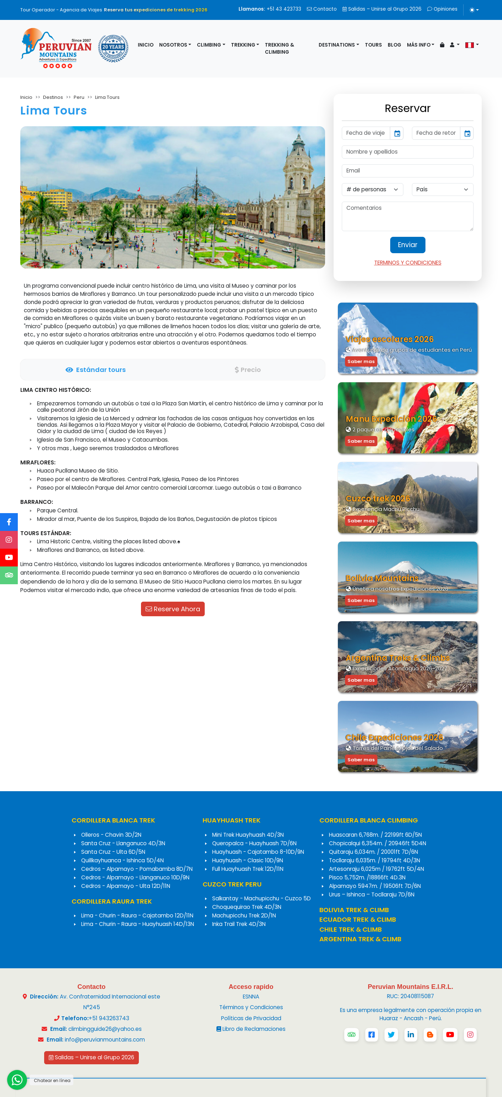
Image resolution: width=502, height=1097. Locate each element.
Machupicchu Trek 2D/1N (244, 915)
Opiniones (442, 9)
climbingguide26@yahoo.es (105, 1029)
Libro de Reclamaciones (251, 1029)
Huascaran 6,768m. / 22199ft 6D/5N (375, 834)
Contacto (322, 9)
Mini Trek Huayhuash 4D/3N (248, 834)
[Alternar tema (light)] (474, 10)
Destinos (53, 97)
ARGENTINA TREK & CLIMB (360, 938)
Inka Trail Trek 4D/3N (239, 924)
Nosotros (173, 45)
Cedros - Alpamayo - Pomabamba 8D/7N (137, 869)
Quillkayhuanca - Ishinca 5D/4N (122, 860)
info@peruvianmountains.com (105, 1039)
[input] (366, 133)
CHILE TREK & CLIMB (350, 929)
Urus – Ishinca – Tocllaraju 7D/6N (371, 894)
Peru (79, 97)
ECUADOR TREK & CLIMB (357, 919)
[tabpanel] (172, 490)
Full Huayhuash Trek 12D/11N (247, 869)
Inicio (145, 45)
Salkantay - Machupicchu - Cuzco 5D (261, 898)
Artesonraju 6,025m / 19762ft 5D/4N (376, 869)
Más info (418, 45)
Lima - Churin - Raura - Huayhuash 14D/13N (137, 924)
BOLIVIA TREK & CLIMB (354, 909)
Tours (373, 45)
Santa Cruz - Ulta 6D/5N (113, 852)
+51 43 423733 (270, 9)
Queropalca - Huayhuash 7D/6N (254, 843)
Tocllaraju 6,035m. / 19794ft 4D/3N (374, 860)
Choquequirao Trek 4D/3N (246, 907)
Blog (394, 45)
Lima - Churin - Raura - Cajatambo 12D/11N (137, 915)
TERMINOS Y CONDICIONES (407, 262)
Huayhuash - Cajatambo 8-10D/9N (258, 852)
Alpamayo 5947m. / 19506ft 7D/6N (375, 886)
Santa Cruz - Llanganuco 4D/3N (123, 843)
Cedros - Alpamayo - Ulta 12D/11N (125, 886)
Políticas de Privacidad (251, 1018)
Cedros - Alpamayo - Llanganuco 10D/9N (135, 877)
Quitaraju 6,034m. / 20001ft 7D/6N (373, 852)
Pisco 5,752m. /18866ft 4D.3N (367, 877)
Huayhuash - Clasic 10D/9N (247, 860)
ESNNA (251, 996)
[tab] (95, 369)
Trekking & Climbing (279, 48)
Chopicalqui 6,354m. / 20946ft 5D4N (377, 843)
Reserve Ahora (173, 609)
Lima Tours (107, 97)
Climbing (209, 45)
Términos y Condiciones (251, 1007)
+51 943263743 (109, 1018)
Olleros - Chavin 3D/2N (111, 834)
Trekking (243, 45)
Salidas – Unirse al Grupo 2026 (382, 9)
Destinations (337, 45)
